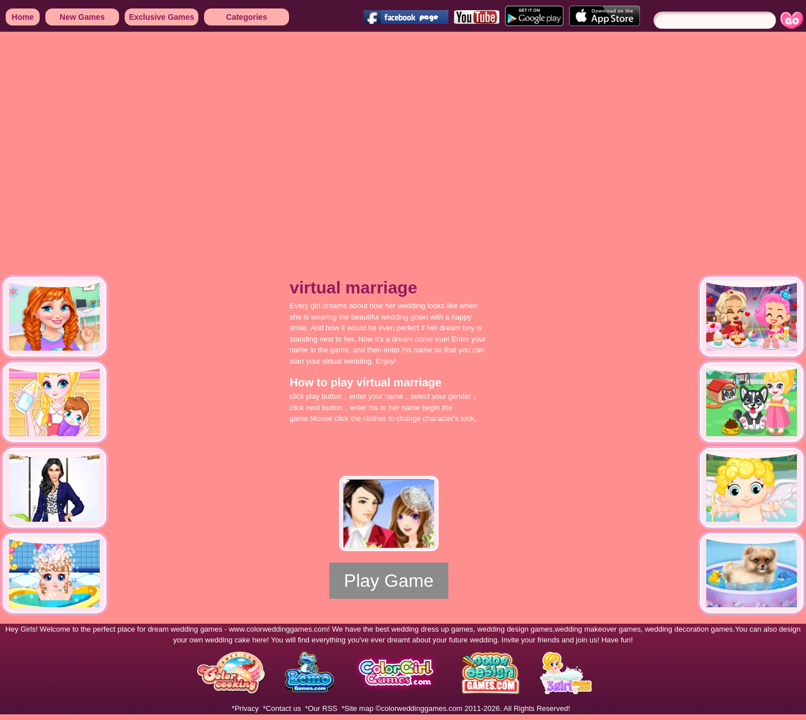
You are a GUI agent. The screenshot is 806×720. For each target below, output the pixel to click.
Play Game (389, 580)
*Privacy (245, 708)
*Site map (358, 708)
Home (23, 17)
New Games (82, 17)
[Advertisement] (106, 146)
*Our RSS (321, 708)
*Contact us (282, 708)
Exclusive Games (161, 17)
